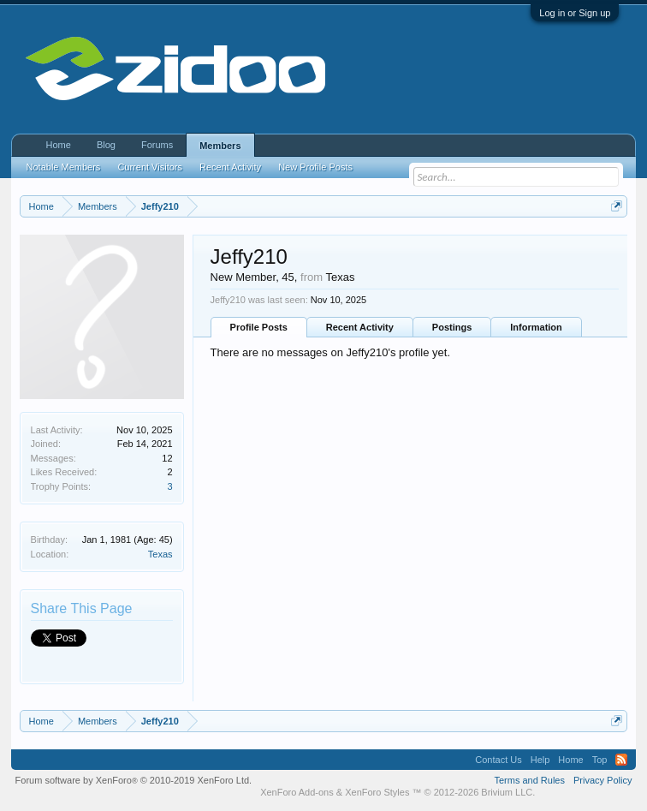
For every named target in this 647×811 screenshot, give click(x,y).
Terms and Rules (529, 780)
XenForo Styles (377, 792)
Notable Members (64, 167)
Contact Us (498, 759)
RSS (621, 760)
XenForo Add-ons (297, 792)
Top (600, 759)
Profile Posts (259, 327)
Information (536, 327)
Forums (157, 145)
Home (58, 145)
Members (219, 145)
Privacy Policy (602, 780)
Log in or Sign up (574, 13)
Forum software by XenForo (133, 780)
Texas (160, 554)
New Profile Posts (315, 167)
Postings (452, 327)
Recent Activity (360, 327)
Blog (106, 145)
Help (540, 759)
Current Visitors (149, 167)
